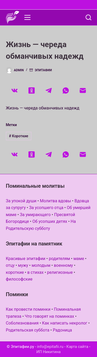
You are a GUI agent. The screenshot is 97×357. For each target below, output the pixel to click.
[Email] (82, 90)
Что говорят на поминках (49, 316)
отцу (10, 265)
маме (78, 258)
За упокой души (21, 200)
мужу (23, 265)
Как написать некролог (64, 323)
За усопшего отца (46, 207)
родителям (59, 258)
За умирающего (35, 214)
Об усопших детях (49, 221)
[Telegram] (48, 90)
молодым (41, 265)
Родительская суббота (27, 330)
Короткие (18, 136)
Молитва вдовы (55, 200)
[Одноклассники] (31, 90)
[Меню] (27, 17)
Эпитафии (43, 70)
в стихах (35, 272)
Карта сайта (77, 346)
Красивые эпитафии (26, 258)
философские (19, 279)
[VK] (14, 90)
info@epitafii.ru (50, 346)
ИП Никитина (48, 351)
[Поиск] (88, 17)
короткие (15, 272)
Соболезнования (22, 323)
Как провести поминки (28, 309)
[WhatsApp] (65, 90)
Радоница (62, 330)
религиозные (60, 272)
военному (63, 265)
